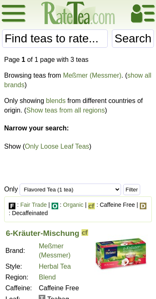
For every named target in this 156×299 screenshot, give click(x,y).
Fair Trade (33, 204)
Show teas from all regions (65, 110)
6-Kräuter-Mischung (42, 233)
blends (56, 100)
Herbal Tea (55, 266)
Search (132, 38)
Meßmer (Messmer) (92, 75)
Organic (73, 204)
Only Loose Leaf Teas (57, 146)
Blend (47, 277)
